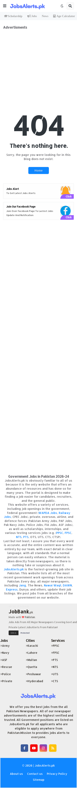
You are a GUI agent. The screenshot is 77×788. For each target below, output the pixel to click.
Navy (4, 652)
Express (12, 589)
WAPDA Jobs (47, 513)
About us (16, 773)
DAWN (67, 585)
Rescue (6, 667)
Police (5, 674)
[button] (4, 6)
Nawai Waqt (52, 585)
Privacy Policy (57, 773)
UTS (54, 674)
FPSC (68, 533)
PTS (26, 537)
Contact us (35, 773)
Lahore (31, 652)
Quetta (31, 667)
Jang (22, 585)
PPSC (59, 533)
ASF (3, 660)
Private (6, 681)
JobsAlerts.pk (14, 569)
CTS (54, 681)
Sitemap (38, 779)
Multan (31, 660)
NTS (19, 537)
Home (38, 170)
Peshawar (33, 674)
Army (5, 645)
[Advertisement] (38, 68)
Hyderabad (34, 681)
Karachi (32, 645)
